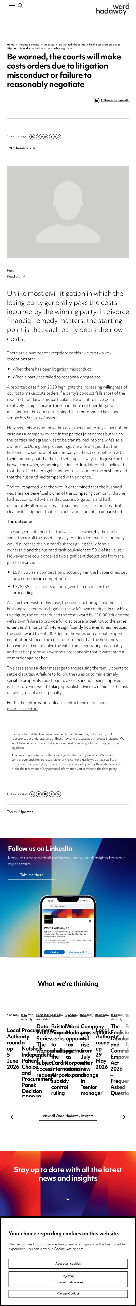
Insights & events (29, 45)
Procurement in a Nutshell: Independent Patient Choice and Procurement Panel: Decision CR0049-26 (107, 1039)
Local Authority (30, 1016)
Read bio (16, 276)
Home (10, 45)
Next (124, 1117)
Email (11, 271)
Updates (49, 45)
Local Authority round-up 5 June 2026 (36, 1030)
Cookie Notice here (69, 1249)
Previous (12, 1117)
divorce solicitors (22, 709)
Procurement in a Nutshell (111, 1016)
